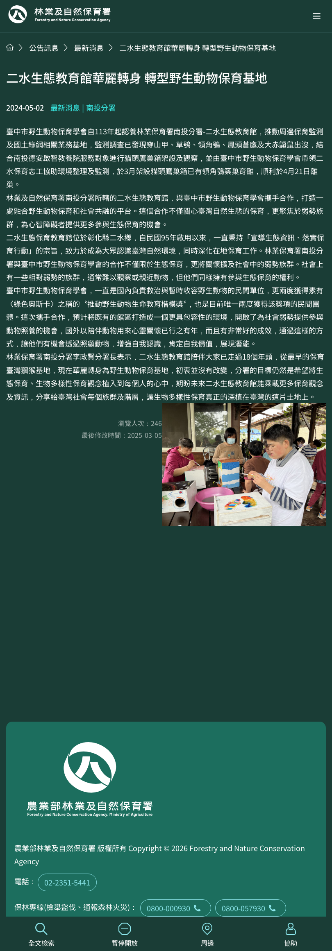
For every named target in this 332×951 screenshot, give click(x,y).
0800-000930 (176, 908)
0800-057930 (251, 908)
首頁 (10, 47)
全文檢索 (41, 935)
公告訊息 (44, 47)
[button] (316, 16)
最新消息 (89, 47)
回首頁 (59, 14)
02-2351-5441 (67, 882)
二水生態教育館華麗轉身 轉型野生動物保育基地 (197, 47)
